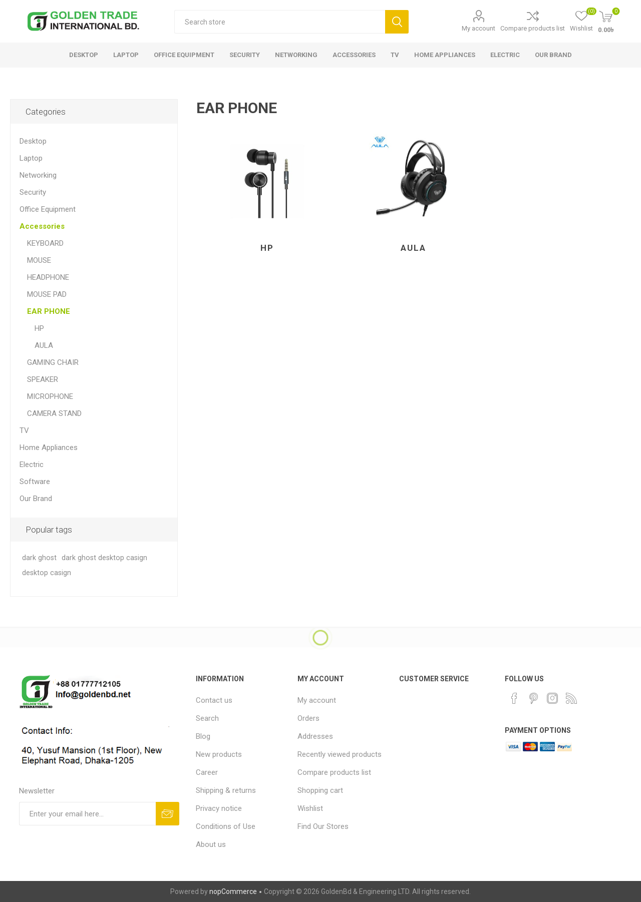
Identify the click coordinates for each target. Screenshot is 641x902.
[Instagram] (552, 698)
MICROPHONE (50, 396)
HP (267, 248)
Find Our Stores (323, 826)
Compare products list (532, 28)
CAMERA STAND (54, 413)
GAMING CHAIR (53, 362)
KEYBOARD (45, 243)
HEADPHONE (48, 277)
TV (24, 430)
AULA (413, 248)
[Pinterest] (533, 698)
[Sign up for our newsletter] (87, 813)
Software (35, 481)
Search (397, 22)
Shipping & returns (226, 790)
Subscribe (167, 813)
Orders (308, 718)
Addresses (315, 736)
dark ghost (39, 558)
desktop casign (46, 573)
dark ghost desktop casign (104, 558)
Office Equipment (48, 209)
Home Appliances (49, 447)
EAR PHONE (48, 311)
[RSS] (571, 698)
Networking (38, 175)
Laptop (31, 158)
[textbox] (279, 22)
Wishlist (310, 808)
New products (219, 754)
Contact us (214, 700)
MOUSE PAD (47, 294)
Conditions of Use (225, 826)
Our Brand (36, 498)
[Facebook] (514, 698)
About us (211, 844)
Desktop (33, 141)
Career (207, 772)
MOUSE (39, 260)
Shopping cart (320, 790)
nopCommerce (233, 891)
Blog (203, 736)
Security (33, 192)
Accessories (42, 226)
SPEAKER (42, 379)
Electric (32, 464)
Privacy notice (219, 808)
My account (478, 28)
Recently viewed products (339, 754)
